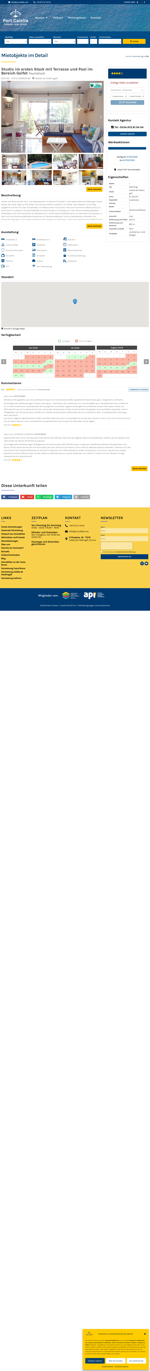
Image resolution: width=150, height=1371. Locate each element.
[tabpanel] (127, 155)
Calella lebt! (129, 2)
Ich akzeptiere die (119, 552)
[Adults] (119, 96)
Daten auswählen (36, 37)
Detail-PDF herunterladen (127, 169)
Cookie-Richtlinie (107, 1366)
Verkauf (58, 17)
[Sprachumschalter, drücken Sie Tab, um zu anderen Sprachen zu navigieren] (143, 2)
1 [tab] (127, 166)
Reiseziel (57, 37)
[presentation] (116, 546)
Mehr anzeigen (94, 189)
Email (103, 535)
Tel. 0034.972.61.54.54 (127, 127)
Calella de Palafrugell (45, 78)
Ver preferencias (136, 1361)
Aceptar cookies (95, 1361)
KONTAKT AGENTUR (127, 134)
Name (103, 527)
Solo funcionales (116, 1361)
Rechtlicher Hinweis (121, 1366)
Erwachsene (83, 37)
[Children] (136, 96)
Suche (135, 41)
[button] (145, 1334)
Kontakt (96, 17)
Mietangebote (77, 17)
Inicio (128, 56)
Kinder (93, 37)
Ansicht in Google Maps (14, 328)
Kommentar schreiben (138, 390)
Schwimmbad (105, 37)
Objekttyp (9, 37)
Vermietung (138, 56)
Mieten (41, 17)
